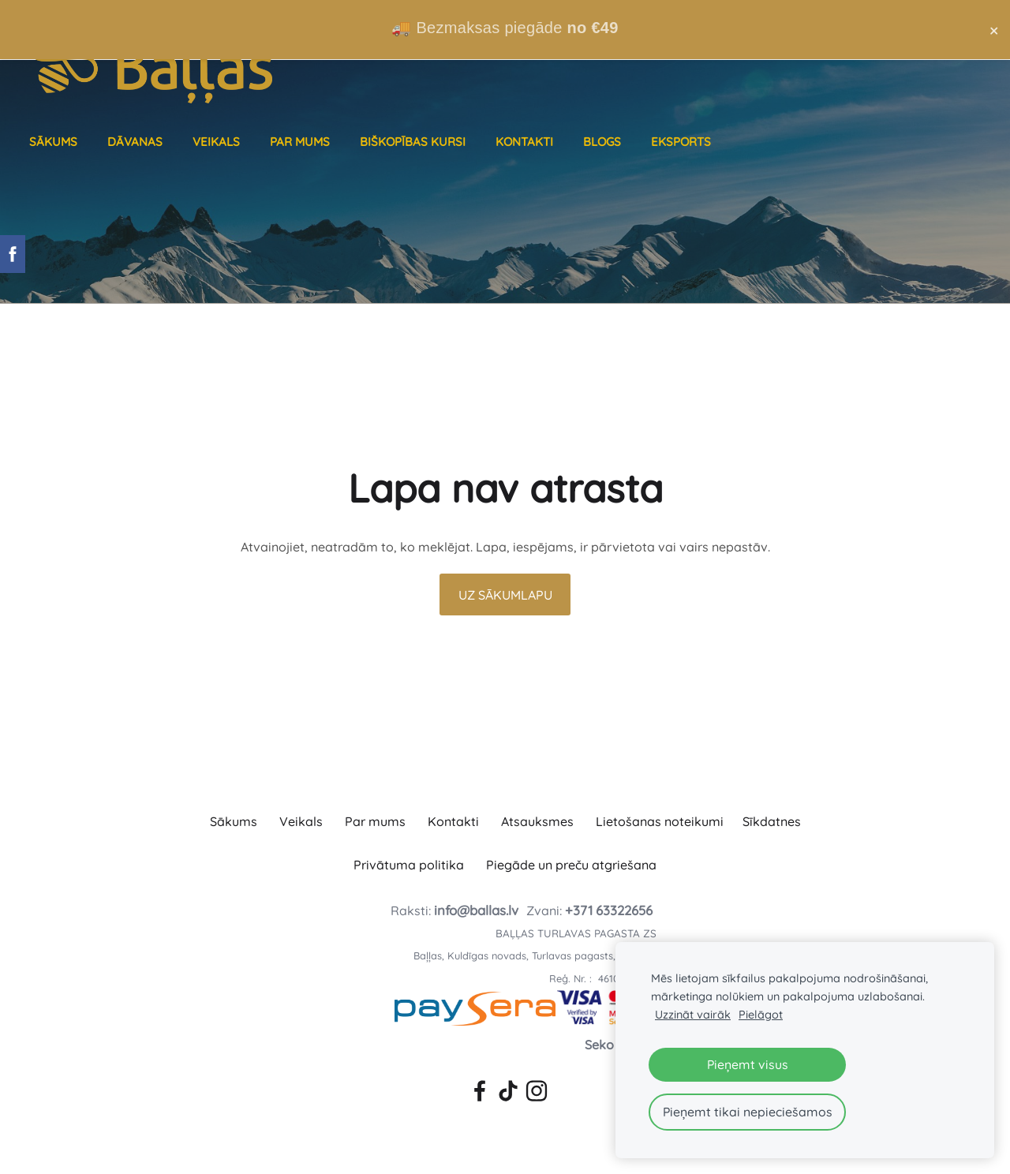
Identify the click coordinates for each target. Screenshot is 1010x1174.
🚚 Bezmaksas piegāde (504, 27)
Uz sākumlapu (505, 595)
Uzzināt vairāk (693, 1015)
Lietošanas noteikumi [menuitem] (660, 821)
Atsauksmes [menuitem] (537, 821)
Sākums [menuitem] (56, 141)
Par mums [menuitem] (302, 141)
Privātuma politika (409, 865)
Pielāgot (761, 1015)
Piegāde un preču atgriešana (571, 865)
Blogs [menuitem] (604, 141)
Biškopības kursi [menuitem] (415, 141)
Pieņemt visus (747, 1064)
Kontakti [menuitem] (527, 141)
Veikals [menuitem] (218, 141)
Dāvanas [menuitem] (137, 141)
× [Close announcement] (993, 30)
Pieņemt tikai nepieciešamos (747, 1112)
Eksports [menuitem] (683, 141)
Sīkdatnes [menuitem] (772, 821)
